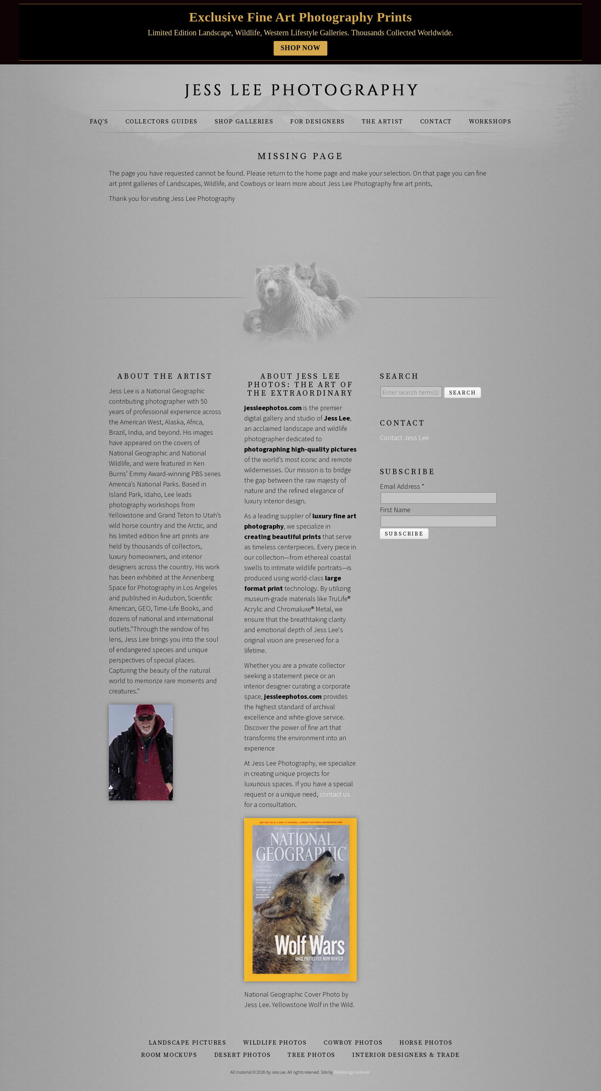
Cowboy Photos (353, 1043)
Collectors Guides (161, 121)
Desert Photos (242, 1055)
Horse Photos (425, 1043)
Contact (436, 121)
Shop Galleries (244, 121)
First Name (395, 509)
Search (462, 392)
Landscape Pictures (188, 1043)
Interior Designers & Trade (406, 1055)
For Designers (317, 121)
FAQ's (99, 121)
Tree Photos (311, 1055)
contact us (335, 794)
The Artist (382, 121)
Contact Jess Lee (404, 437)
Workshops (490, 121)
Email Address (402, 486)
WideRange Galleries (351, 1072)
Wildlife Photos (275, 1043)
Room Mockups (169, 1055)
